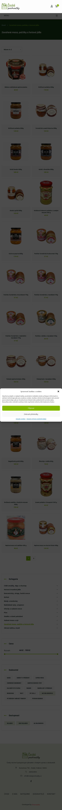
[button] (58, 391)
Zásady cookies (20, 419)
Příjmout (31, 408)
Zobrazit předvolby (31, 414)
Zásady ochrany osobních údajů (36, 419)
